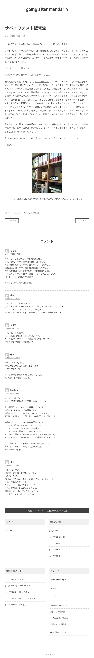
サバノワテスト (34, 213)
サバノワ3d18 (54, 556)
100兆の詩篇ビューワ (57, 632)
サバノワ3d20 (54, 543)
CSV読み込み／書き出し (60, 618)
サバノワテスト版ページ (18, 68)
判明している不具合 (58, 624)
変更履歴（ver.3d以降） (59, 605)
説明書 (53, 588)
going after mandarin (47, 9)
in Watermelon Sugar (57, 579)
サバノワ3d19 (54, 549)
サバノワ (52, 596)
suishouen (22, 586)
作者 (23, 36)
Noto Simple (50, 654)
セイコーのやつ (42, 81)
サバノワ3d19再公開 (57, 537)
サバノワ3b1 (54, 531)
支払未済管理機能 (57, 611)
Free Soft (17, 213)
